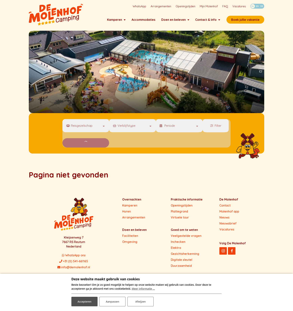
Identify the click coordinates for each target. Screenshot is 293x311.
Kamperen (129, 206)
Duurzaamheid (181, 266)
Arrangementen (133, 218)
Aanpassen (112, 301)
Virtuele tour (180, 218)
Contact (225, 206)
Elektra (176, 248)
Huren (126, 212)
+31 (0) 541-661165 (73, 262)
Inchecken (178, 242)
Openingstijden (181, 206)
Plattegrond (179, 212)
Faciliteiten (130, 236)
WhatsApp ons (74, 256)
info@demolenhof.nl (73, 268)
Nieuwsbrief (228, 224)
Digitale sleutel (181, 260)
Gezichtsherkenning (185, 254)
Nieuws (224, 218)
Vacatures (226, 230)
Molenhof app (229, 212)
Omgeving (129, 242)
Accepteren (84, 301)
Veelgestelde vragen (186, 236)
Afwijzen (140, 301)
